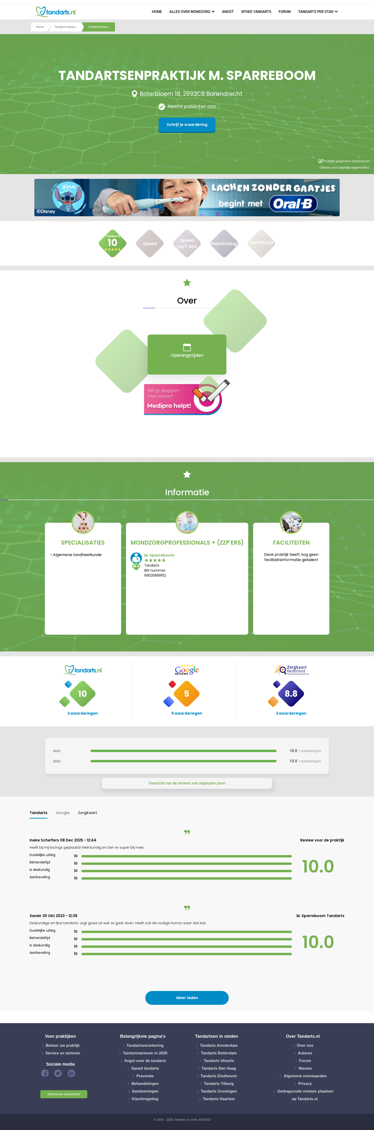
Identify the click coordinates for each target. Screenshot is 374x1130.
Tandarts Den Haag (219, 1068)
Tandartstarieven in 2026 (145, 1053)
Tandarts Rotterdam (219, 1053)
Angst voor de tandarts (145, 1061)
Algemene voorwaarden (305, 1076)
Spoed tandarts (256, 12)
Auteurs (305, 1053)
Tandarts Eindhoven (219, 1076)
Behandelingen (145, 1084)
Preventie (145, 1076)
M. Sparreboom (159, 555)
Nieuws (305, 1068)
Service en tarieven (62, 1053)
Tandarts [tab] (38, 812)
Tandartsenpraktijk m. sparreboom (101, 27)
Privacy (305, 1084)
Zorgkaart (87, 812)
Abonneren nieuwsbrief (63, 1094)
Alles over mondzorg (189, 12)
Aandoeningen (145, 1091)
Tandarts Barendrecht (68, 27)
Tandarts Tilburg (219, 1084)
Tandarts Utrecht (219, 1061)
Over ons (305, 1045)
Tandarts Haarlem (219, 1099)
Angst (228, 12)
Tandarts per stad (315, 12)
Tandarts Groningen (219, 1091)
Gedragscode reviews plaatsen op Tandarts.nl (305, 1095)
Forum (285, 12)
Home (157, 12)
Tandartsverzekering (145, 1045)
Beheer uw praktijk (63, 1045)
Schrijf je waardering (187, 124)
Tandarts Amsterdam (219, 1045)
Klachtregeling (145, 1099)
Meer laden (187, 998)
